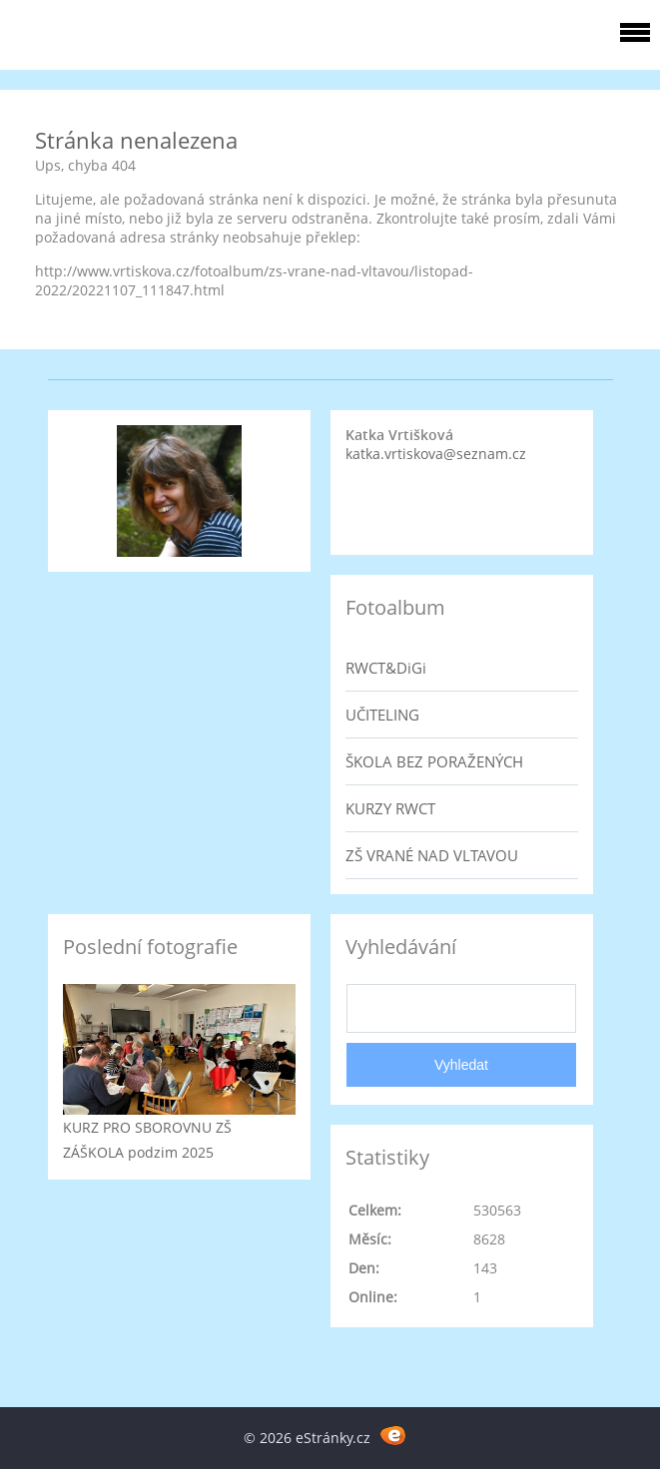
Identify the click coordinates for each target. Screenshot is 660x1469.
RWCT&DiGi (385, 668)
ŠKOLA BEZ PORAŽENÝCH (434, 761)
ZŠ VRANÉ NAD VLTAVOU (431, 855)
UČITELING (382, 715)
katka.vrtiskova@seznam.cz (435, 453)
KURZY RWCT (390, 808)
